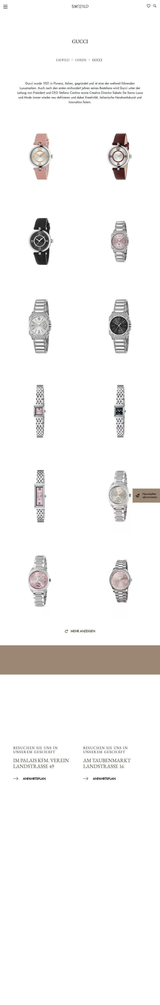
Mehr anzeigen (83, 631)
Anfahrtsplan (34, 779)
